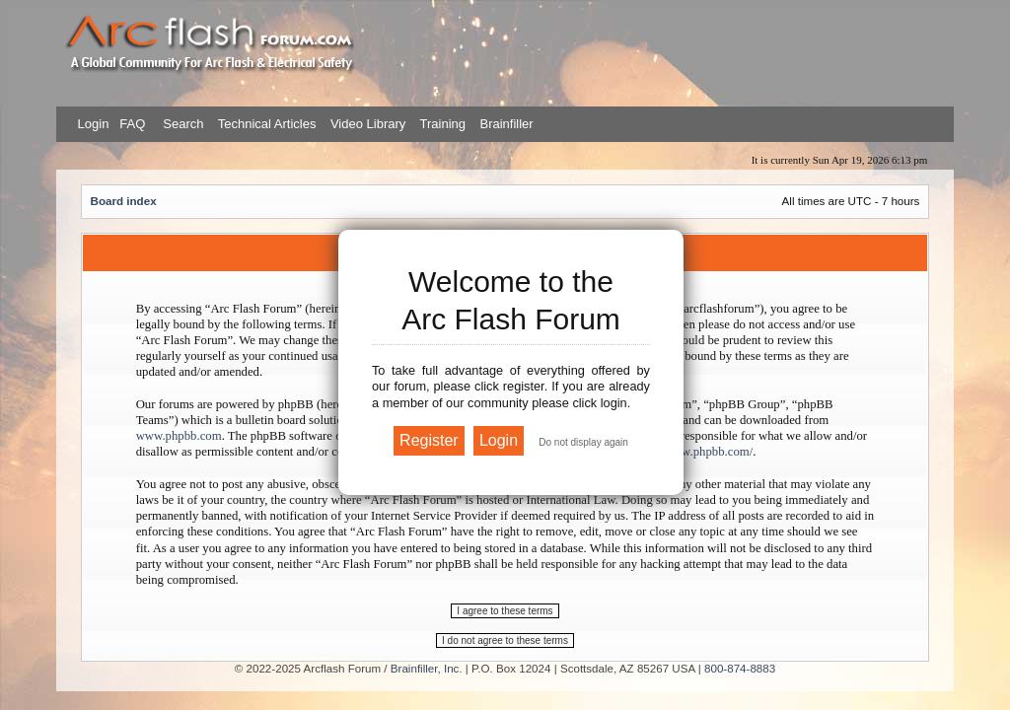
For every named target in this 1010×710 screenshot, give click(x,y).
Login (93, 123)
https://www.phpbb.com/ (690, 452)
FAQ (131, 123)
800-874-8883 (739, 668)
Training (443, 123)
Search (182, 123)
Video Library (367, 123)
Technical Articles (267, 123)
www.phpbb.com (179, 436)
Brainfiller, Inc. (427, 668)
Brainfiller (506, 123)
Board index (124, 200)
